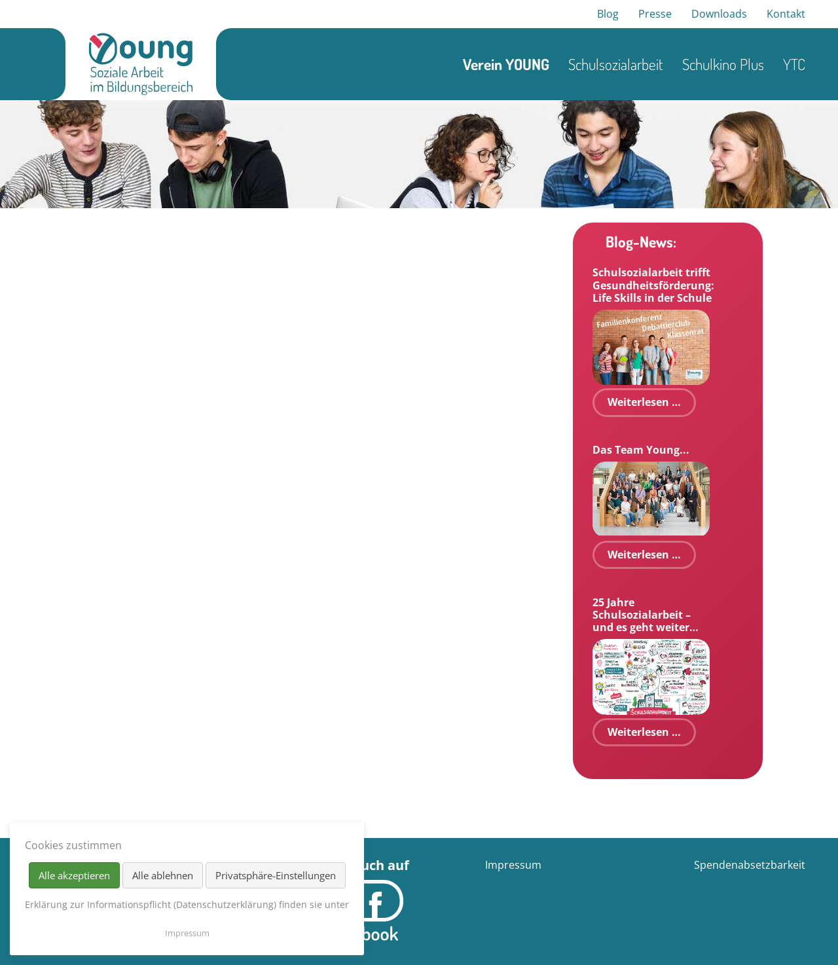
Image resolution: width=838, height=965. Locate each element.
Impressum (513, 865)
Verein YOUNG (506, 64)
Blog (608, 14)
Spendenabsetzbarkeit (749, 865)
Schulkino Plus (723, 64)
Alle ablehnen (162, 875)
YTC (794, 64)
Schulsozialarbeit (615, 64)
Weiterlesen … (644, 402)
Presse (655, 14)
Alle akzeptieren (74, 875)
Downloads (719, 14)
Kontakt (786, 14)
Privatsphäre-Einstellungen (275, 875)
